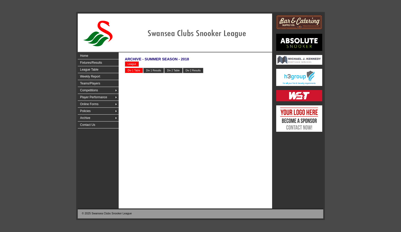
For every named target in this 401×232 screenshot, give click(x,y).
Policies (85, 111)
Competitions (89, 90)
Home (84, 56)
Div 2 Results (193, 70)
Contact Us (87, 125)
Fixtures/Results (91, 62)
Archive (85, 118)
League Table (89, 69)
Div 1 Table (134, 70)
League (132, 64)
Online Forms (89, 104)
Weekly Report (90, 76)
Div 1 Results (153, 70)
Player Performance (93, 97)
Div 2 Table (173, 70)
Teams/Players (90, 83)
